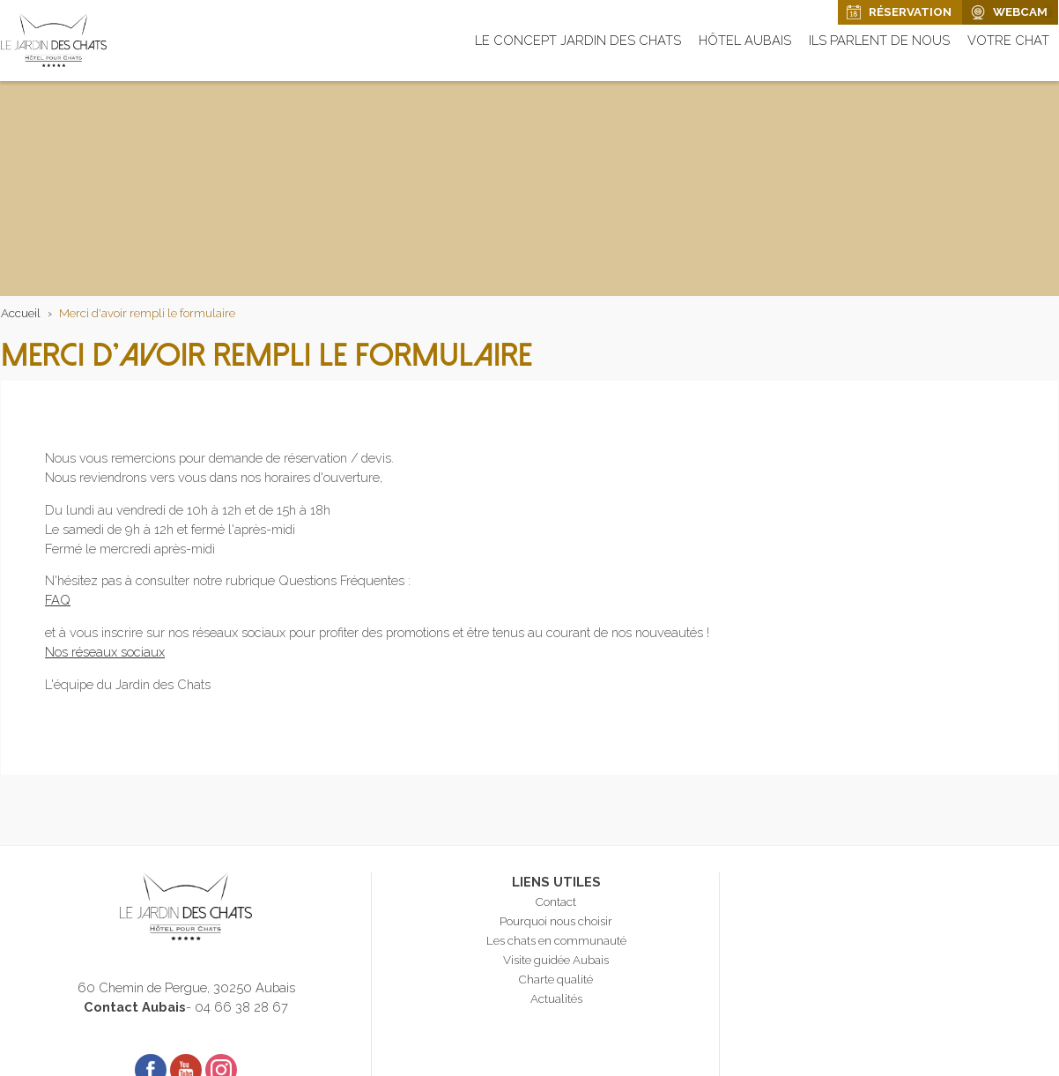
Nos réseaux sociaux (105, 651)
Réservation (910, 11)
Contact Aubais (135, 1006)
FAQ (57, 599)
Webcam (1020, 11)
